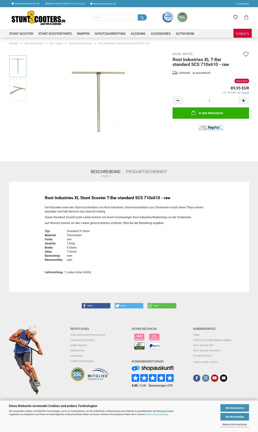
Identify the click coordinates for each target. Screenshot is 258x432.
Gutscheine (185, 33)
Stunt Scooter (21, 33)
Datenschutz (77, 350)
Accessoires (161, 33)
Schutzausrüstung (110, 33)
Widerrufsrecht (78, 345)
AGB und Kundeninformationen (87, 334)
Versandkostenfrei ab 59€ (26, 4)
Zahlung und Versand (82, 340)
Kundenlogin (242, 4)
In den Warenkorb (207, 112)
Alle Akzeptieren (234, 407)
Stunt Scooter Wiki (203, 345)
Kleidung (138, 33)
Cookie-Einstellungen (82, 361)
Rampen (83, 33)
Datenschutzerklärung (156, 414)
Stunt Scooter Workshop (206, 350)
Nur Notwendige (235, 416)
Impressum (76, 355)
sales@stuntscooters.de (103, 4)
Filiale (196, 334)
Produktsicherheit (146, 171)
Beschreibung (106, 171)
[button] (96, 305)
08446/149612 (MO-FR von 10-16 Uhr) (65, 4)
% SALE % (242, 33)
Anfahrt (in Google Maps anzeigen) (212, 340)
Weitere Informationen (234, 424)
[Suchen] (142, 17)
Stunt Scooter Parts (55, 33)
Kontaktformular (202, 355)
